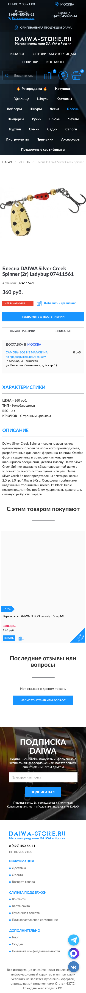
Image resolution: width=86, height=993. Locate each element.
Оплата (17, 875)
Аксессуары (70, 139)
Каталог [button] (17, 54)
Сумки (34, 129)
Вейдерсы (16, 119)
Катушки (62, 89)
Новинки (30, 62)
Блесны (73, 109)
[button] (21, 18)
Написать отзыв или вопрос (43, 700)
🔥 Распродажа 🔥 (31, 89)
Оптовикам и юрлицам (54, 54)
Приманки (44, 139)
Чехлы (73, 119)
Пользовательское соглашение (35, 920)
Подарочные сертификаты (43, 149)
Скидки (17, 944)
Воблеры (14, 109)
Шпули (43, 99)
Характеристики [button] (22, 331)
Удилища (21, 99)
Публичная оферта (26, 913)
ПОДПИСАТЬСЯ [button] (43, 792)
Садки (52, 129)
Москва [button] (34, 344)
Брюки (54, 119)
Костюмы (64, 99)
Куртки (15, 129)
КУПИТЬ (9, 638)
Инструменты (17, 139)
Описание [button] (63, 331)
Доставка (19, 868)
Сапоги (71, 129)
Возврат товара (23, 882)
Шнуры (36, 109)
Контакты (55, 62)
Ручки (37, 119)
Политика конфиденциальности (36, 951)
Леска (54, 109)
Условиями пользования (53, 806)
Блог (15, 937)
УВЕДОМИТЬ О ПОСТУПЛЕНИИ (43, 316)
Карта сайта (21, 906)
